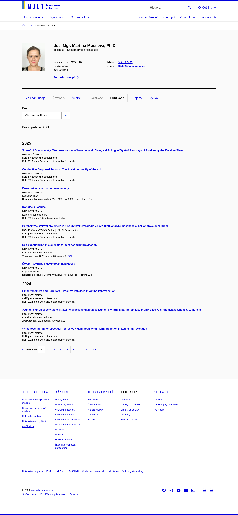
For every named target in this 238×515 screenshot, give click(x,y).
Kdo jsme (93, 399)
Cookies (74, 494)
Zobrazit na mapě (66, 77)
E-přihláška (28, 426)
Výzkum (61, 392)
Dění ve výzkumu (64, 404)
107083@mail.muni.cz (131, 66)
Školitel (76, 98)
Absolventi (209, 17)
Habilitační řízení (63, 439)
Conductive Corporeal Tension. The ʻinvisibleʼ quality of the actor (62, 169)
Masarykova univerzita (41, 490)
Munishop (114, 471)
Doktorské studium (31, 416)
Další (96, 349)
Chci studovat (36, 392)
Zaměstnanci (188, 17)
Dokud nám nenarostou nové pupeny (45, 188)
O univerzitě (101, 392)
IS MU (49, 471)
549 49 (125, 62)
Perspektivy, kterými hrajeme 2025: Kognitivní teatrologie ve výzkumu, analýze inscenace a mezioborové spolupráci (95, 226)
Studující (169, 17)
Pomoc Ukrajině (148, 17)
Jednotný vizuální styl (133, 471)
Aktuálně (162, 392)
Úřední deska (95, 404)
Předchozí (29, 349)
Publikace (117, 98)
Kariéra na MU (95, 409)
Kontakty (125, 399)
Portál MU (74, 471)
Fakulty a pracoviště (131, 404)
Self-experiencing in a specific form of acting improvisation (59, 245)
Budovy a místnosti (130, 419)
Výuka (153, 98)
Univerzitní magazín (32, 471)
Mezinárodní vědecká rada (68, 424)
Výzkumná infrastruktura (67, 419)
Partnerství (93, 414)
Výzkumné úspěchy (65, 409)
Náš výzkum (61, 399)
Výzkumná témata (64, 414)
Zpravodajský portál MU (165, 404)
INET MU (60, 471)
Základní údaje (35, 98)
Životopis (59, 98)
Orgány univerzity (130, 409)
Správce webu (29, 494)
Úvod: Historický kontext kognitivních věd (48, 264)
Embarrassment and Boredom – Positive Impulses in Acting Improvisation (68, 291)
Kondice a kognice (34, 207)
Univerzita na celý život (34, 421)
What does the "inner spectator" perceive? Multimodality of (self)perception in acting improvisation (84, 328)
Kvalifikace (96, 98)
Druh (25, 108)
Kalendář (158, 399)
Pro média (158, 409)
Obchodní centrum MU (93, 471)
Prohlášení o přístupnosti (53, 494)
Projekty (136, 98)
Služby (91, 419)
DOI (70, 256)
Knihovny (125, 414)
